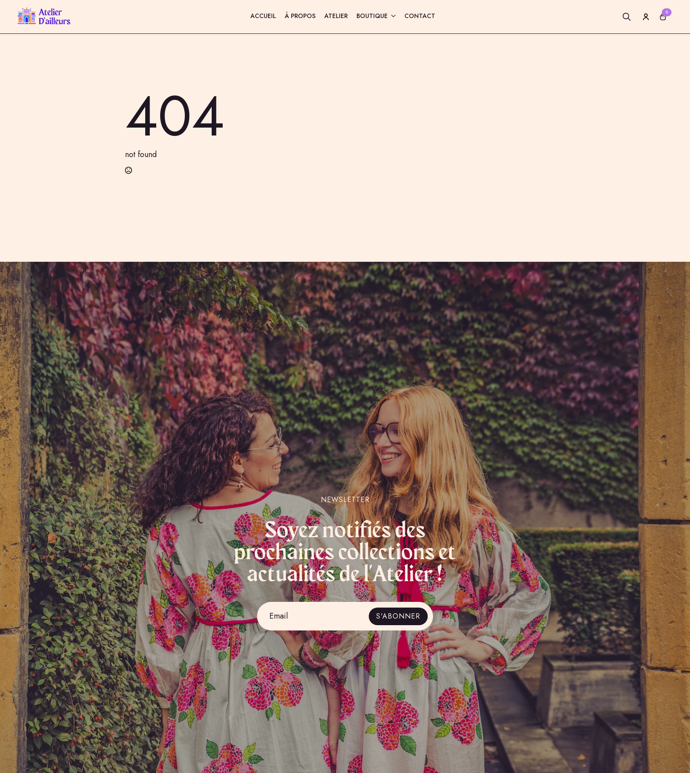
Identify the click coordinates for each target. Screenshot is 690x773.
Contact (419, 16)
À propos (300, 16)
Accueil (263, 16)
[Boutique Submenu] (392, 17)
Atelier (336, 16)
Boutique (372, 16)
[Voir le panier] (663, 16)
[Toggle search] (626, 16)
